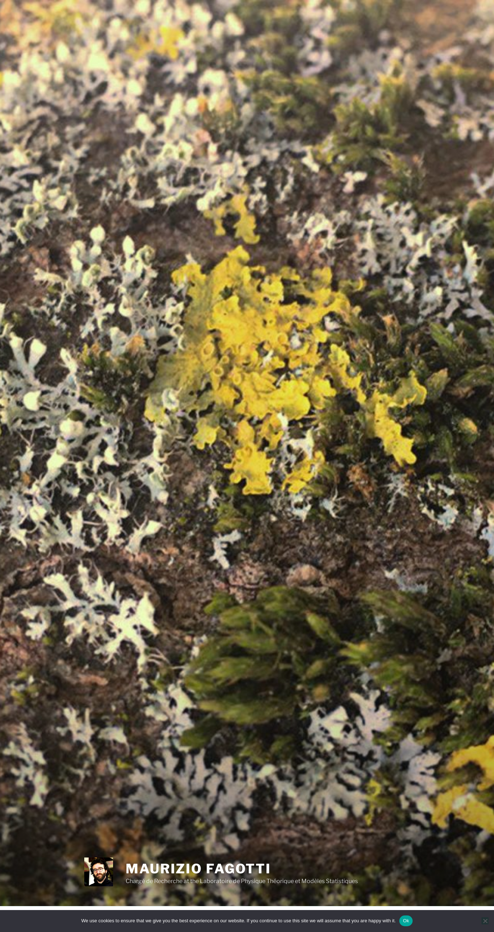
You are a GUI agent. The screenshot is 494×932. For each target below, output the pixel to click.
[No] (485, 920)
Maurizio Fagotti (198, 869)
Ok (406, 920)
